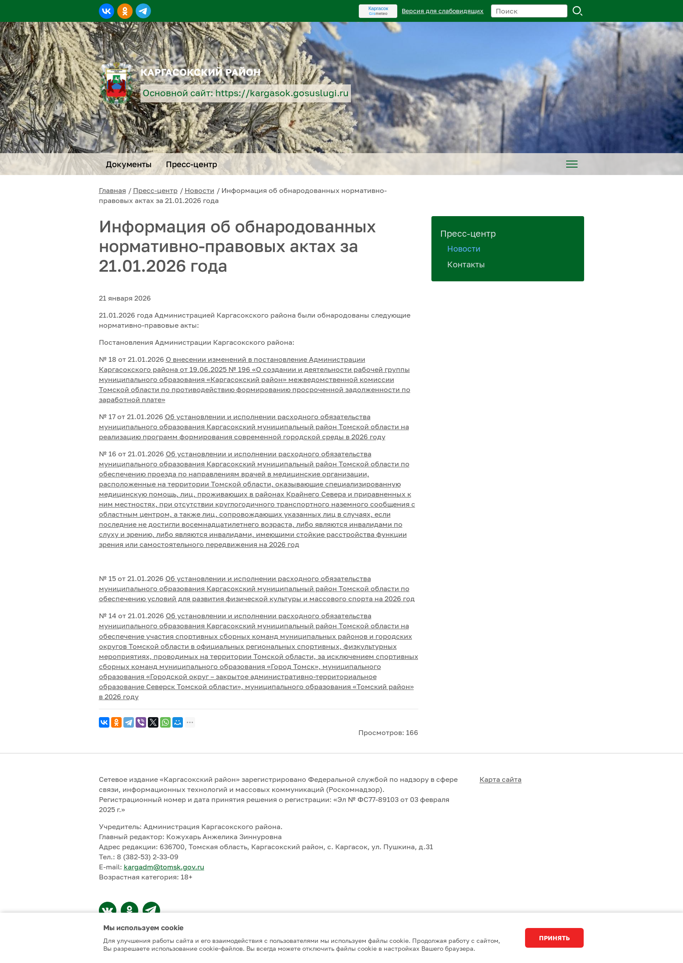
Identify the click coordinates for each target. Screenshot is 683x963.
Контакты (466, 264)
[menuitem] (572, 164)
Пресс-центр (155, 190)
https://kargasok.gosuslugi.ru (282, 93)
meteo (378, 13)
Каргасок (378, 8)
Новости (199, 190)
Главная (112, 190)
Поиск (577, 11)
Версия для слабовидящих (442, 10)
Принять (554, 938)
